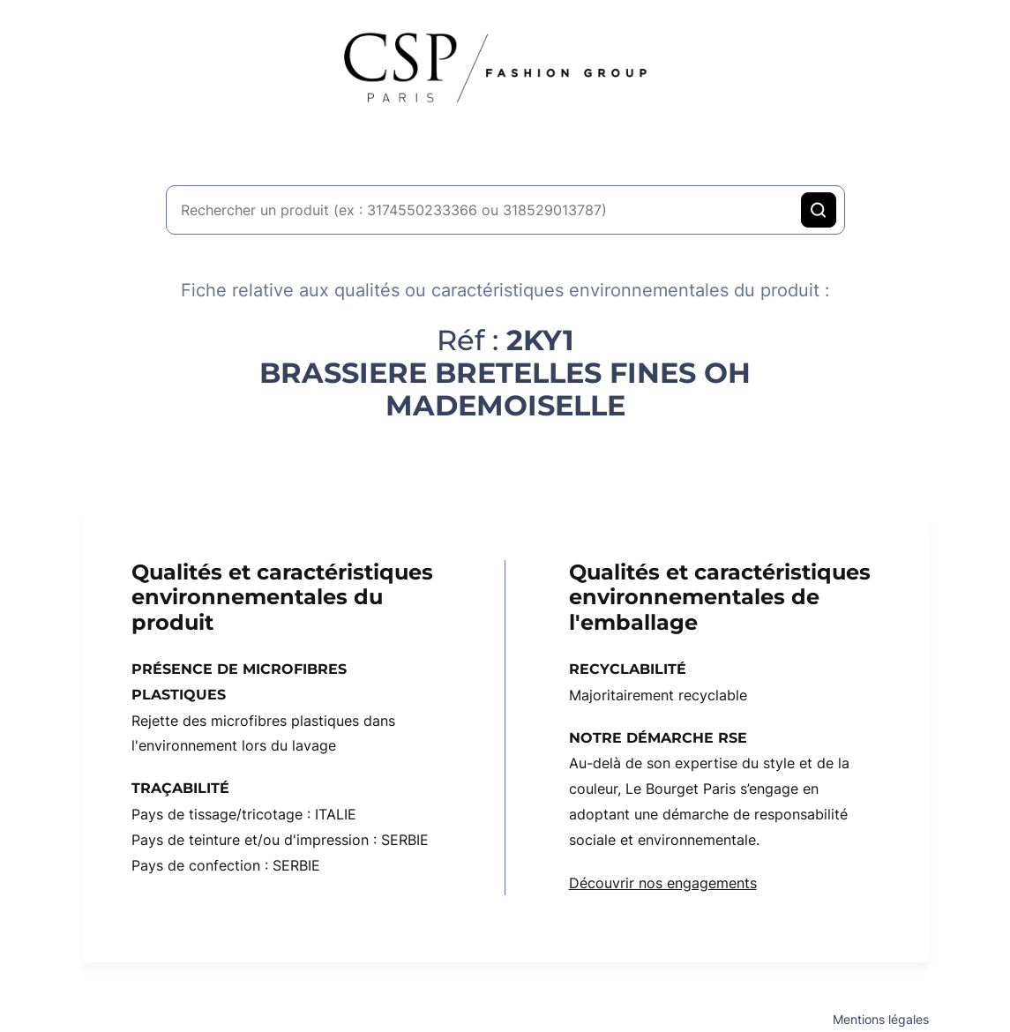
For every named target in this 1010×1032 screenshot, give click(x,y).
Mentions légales (881, 1019)
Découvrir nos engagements (663, 883)
